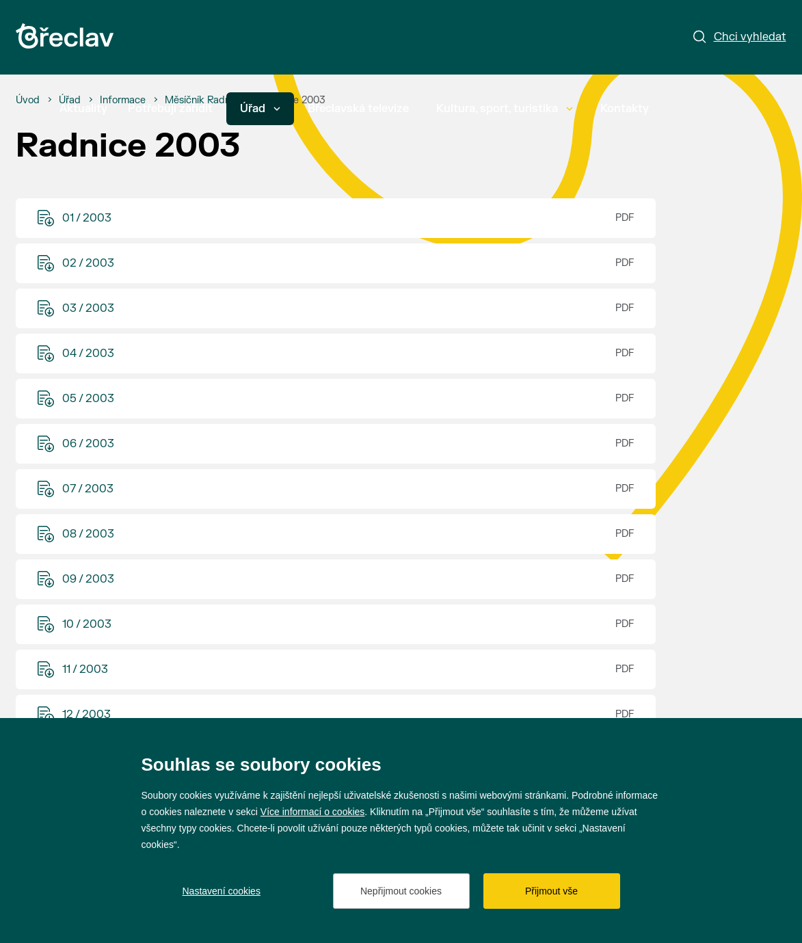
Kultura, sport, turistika (504, 109)
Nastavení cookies (221, 891)
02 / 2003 (88, 263)
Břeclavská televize (358, 109)
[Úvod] (28, 100)
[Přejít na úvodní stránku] (64, 36)
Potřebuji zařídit (170, 109)
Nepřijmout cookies (401, 891)
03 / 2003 (88, 308)
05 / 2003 (88, 399)
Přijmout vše (551, 891)
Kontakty (624, 109)
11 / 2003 (85, 669)
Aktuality (83, 109)
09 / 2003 (88, 579)
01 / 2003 (86, 218)
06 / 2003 (88, 444)
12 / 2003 (86, 714)
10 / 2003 (86, 624)
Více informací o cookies (312, 811)
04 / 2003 (88, 353)
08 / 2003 (88, 534)
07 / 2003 (87, 489)
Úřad (260, 109)
